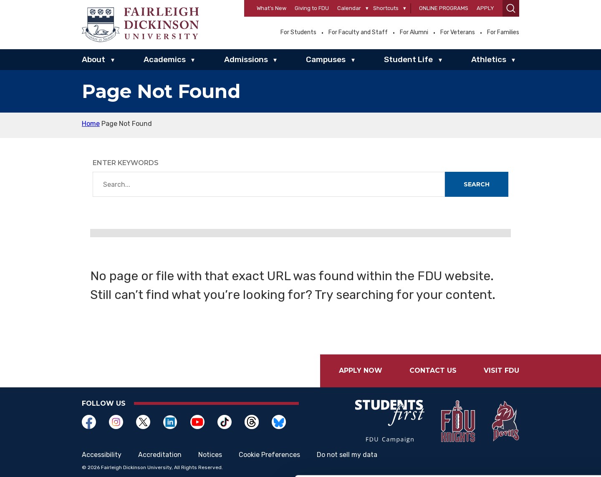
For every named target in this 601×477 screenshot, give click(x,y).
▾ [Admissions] (275, 60)
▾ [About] (112, 60)
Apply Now (360, 370)
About (93, 59)
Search (477, 184)
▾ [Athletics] (513, 60)
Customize (531, 427)
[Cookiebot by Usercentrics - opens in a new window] (54, 460)
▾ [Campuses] (353, 60)
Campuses (326, 59)
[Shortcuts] (405, 8)
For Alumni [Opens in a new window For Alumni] (414, 32)
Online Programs (443, 8)
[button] (511, 8)
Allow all (531, 400)
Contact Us (433, 370)
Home (91, 124)
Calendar (349, 8)
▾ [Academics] (192, 60)
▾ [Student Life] (440, 60)
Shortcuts (386, 8)
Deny (531, 454)
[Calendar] (367, 8)
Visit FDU (501, 370)
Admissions (246, 59)
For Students (298, 32)
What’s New (271, 8)
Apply (485, 8)
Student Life (408, 59)
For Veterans (457, 32)
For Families (503, 32)
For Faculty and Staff (358, 32)
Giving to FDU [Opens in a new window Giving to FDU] (312, 8)
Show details (128, 451)
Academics (165, 59)
